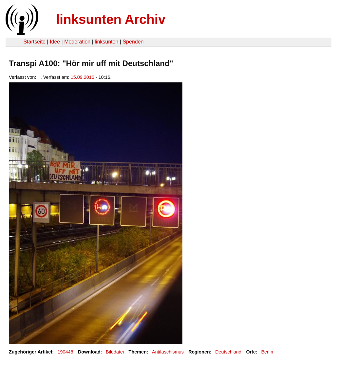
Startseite (34, 41)
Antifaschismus (168, 351)
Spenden (132, 41)
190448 (65, 351)
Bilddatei (115, 351)
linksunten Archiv (110, 19)
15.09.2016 (82, 77)
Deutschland (228, 351)
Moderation (77, 41)
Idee (55, 41)
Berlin (267, 351)
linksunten (106, 41)
